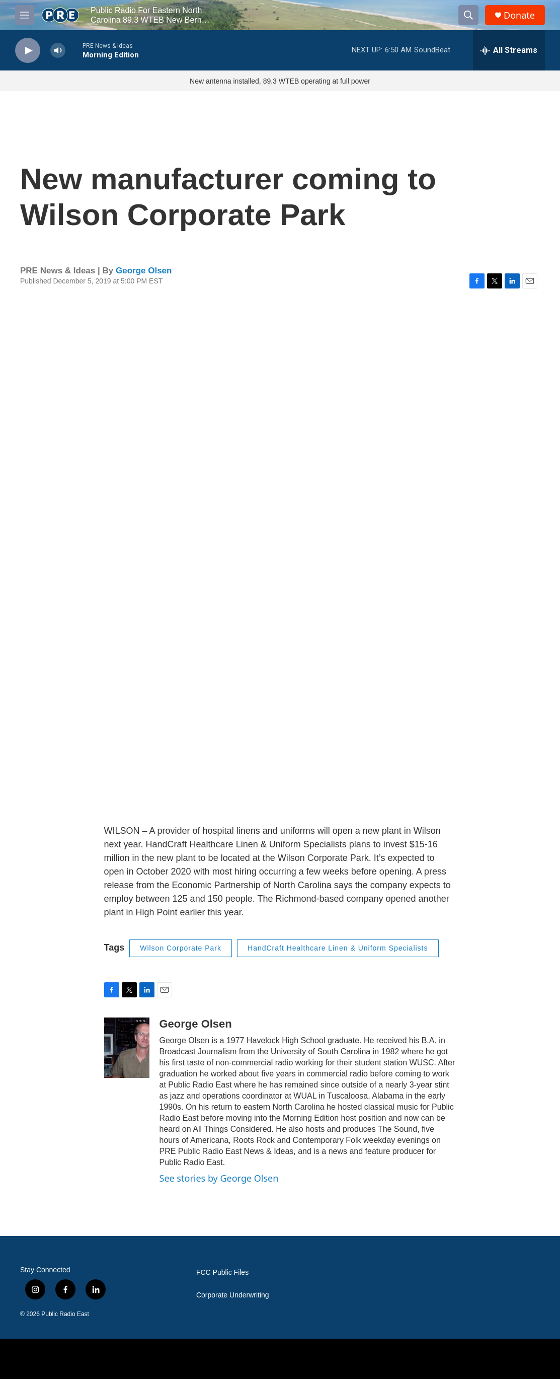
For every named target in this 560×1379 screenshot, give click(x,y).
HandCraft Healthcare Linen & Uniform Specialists (338, 948)
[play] (28, 50)
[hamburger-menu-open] (24, 15)
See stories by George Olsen (219, 1178)
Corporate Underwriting (232, 1295)
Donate (519, 15)
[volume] (57, 50)
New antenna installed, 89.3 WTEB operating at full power (280, 81)
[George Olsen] (126, 1048)
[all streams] (509, 50)
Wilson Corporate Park (180, 948)
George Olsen (144, 270)
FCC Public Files (222, 1272)
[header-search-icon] (468, 15)
